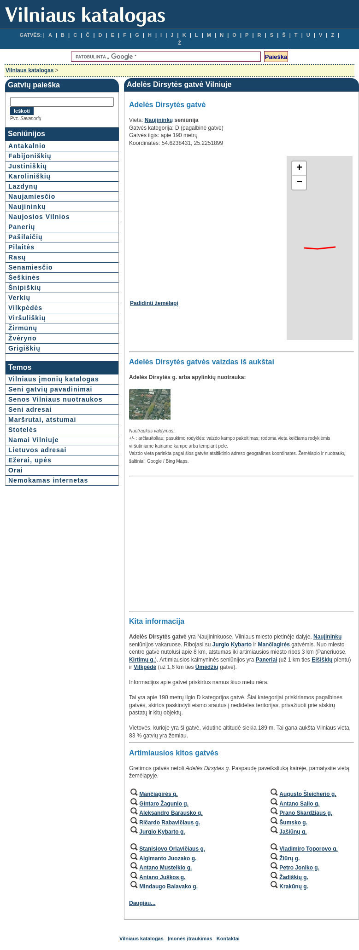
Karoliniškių (29, 176)
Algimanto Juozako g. (167, 858)
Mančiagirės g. (158, 794)
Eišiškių (322, 659)
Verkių (19, 297)
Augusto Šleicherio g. (307, 794)
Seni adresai (30, 409)
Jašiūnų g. (292, 832)
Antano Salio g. (299, 803)
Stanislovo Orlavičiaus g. (172, 849)
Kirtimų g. (142, 659)
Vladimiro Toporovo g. (308, 849)
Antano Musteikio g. (165, 867)
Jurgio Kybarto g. (162, 832)
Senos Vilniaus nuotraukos (55, 399)
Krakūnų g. (293, 886)
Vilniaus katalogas (30, 70)
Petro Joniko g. (299, 867)
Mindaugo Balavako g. (168, 886)
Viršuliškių (27, 318)
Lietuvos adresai (37, 450)
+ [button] (299, 168)
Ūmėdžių (206, 667)
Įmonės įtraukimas (190, 938)
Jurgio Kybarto (232, 644)
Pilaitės (21, 247)
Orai (15, 470)
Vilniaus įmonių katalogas (53, 379)
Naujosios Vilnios (39, 216)
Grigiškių (24, 348)
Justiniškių (27, 166)
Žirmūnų (22, 328)
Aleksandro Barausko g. (170, 813)
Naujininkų (27, 206)
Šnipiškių (24, 287)
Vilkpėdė (145, 667)
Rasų (17, 257)
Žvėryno (22, 338)
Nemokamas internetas (48, 480)
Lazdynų (23, 186)
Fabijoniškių (30, 156)
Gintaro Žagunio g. (163, 803)
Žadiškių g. (293, 877)
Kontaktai (228, 938)
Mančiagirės (273, 644)
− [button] (299, 183)
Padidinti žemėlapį (154, 303)
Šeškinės (24, 277)
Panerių (21, 226)
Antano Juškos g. (162, 877)
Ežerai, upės (30, 460)
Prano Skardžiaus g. (305, 813)
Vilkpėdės (25, 307)
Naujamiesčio (31, 196)
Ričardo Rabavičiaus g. (169, 822)
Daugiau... (142, 903)
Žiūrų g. (289, 858)
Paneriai (266, 659)
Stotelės (22, 429)
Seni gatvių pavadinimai (50, 389)
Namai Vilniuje (33, 439)
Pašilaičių (25, 237)
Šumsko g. (293, 822)
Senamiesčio (30, 267)
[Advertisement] (207, 219)
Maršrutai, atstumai (42, 419)
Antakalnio (27, 146)
